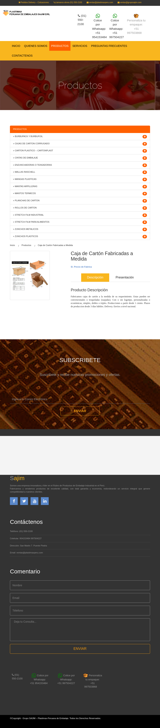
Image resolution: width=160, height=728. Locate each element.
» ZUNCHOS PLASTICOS (25, 236)
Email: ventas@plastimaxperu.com (26, 552)
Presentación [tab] (125, 277)
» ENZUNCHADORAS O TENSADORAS (32, 165)
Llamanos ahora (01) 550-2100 (68, 2)
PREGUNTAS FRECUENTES (109, 45)
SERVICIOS (79, 45)
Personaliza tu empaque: (136, 24)
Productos (26, 245)
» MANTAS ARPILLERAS (25, 186)
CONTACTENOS (22, 55)
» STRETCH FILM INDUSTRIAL (28, 215)
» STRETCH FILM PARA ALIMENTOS (31, 222)
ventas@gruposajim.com (130, 2)
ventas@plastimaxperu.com (100, 2)
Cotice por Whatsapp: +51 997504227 (66, 679)
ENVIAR (79, 649)
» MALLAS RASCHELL (24, 172)
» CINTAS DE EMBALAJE (25, 158)
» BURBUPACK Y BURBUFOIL (28, 136)
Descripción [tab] (95, 277)
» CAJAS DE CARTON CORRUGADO (31, 143)
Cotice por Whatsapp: (40, 679)
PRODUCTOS (60, 45)
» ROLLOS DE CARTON (25, 207)
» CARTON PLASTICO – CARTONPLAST (33, 150)
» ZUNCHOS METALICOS (25, 229)
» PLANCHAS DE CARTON (26, 200)
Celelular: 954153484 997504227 (26, 538)
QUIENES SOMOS (35, 45)
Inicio (16, 45)
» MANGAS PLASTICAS (24, 179)
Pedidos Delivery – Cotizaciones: (33, 2)
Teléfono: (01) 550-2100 (21, 531)
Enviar (80, 411)
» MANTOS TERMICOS (24, 193)
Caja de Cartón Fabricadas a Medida (55, 245)
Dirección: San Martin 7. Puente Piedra (28, 545)
